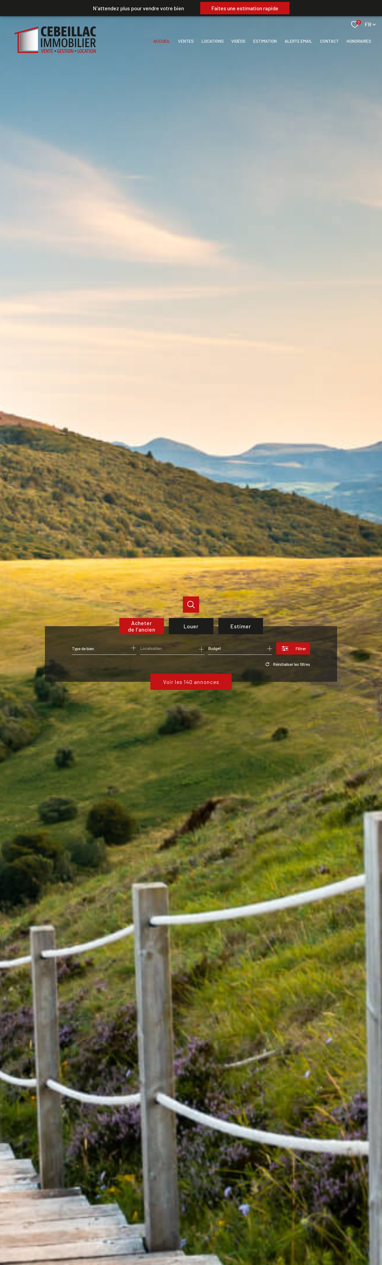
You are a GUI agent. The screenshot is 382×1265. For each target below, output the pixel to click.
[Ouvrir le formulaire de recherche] (293, 648)
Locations (213, 40)
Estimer (240, 626)
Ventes (186, 40)
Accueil (161, 40)
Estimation (265, 40)
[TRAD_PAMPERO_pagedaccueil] (55, 51)
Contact (329, 40)
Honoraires (359, 40)
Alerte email (298, 40)
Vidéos (238, 40)
